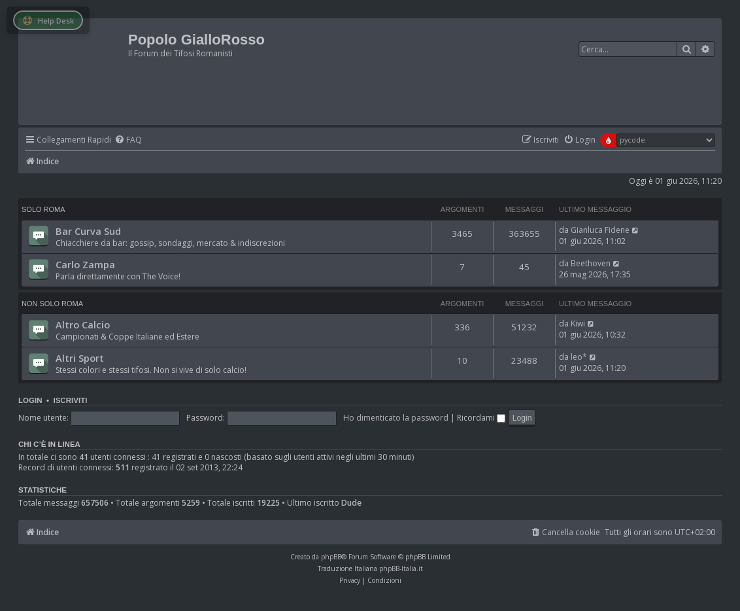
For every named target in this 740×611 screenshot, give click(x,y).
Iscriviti (70, 400)
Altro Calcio (83, 324)
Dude (351, 503)
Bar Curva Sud (88, 230)
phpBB (331, 556)
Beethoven (591, 263)
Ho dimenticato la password (395, 417)
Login (30, 400)
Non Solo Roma (52, 303)
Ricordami (481, 417)
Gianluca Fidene (600, 230)
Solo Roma (43, 209)
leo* (579, 356)
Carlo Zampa (85, 264)
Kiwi (578, 323)
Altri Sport (80, 357)
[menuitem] (128, 140)
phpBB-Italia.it (401, 568)
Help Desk (48, 21)
